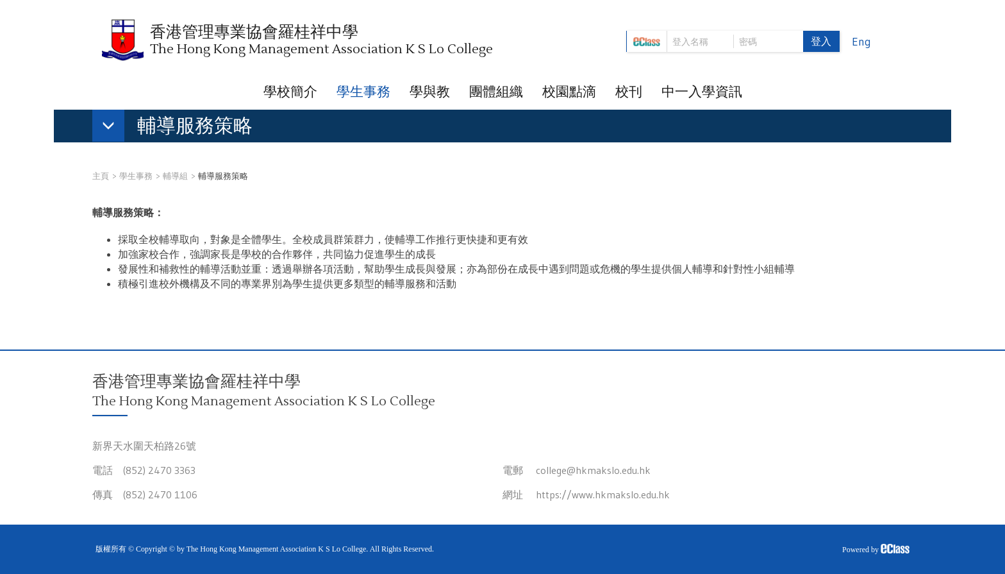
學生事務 (363, 91)
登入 (821, 41)
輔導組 (175, 176)
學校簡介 (290, 91)
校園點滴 (569, 91)
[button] (178, 128)
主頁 (100, 176)
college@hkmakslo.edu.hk (593, 470)
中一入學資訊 (701, 91)
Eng (861, 42)
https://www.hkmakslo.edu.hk (603, 494)
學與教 (430, 91)
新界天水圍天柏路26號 (144, 445)
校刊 (628, 91)
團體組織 (496, 91)
